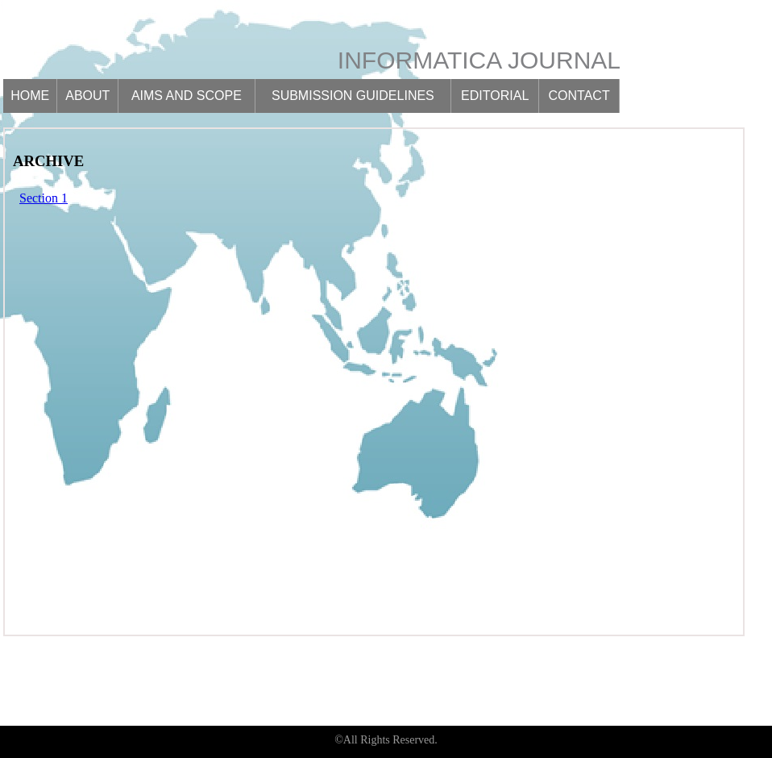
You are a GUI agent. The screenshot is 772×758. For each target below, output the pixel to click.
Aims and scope (186, 95)
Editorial (495, 95)
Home (29, 95)
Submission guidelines (353, 95)
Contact (579, 95)
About (87, 95)
